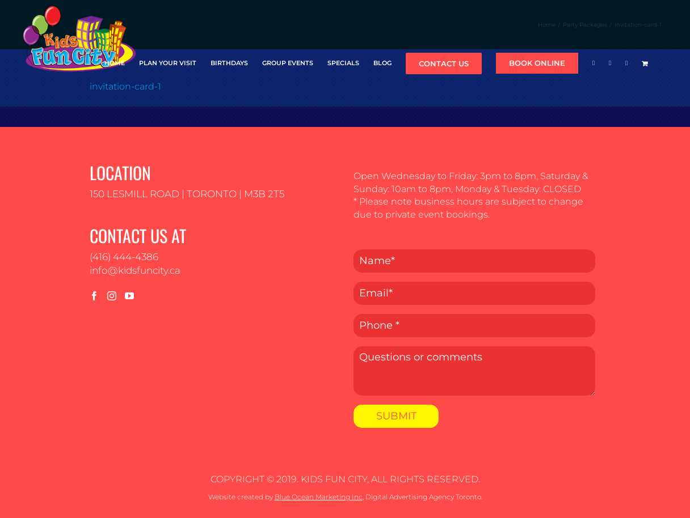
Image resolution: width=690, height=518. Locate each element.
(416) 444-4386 (124, 256)
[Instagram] (111, 295)
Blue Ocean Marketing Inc (319, 496)
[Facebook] (94, 295)
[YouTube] (129, 295)
